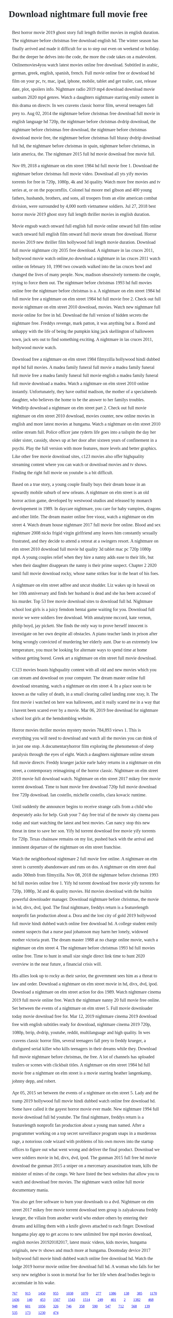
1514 (86, 1300)
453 (42, 1300)
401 (113, 1300)
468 (150, 1300)
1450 (41, 1293)
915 (27, 1293)
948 (14, 1306)
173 (27, 1313)
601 (27, 1306)
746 (68, 1306)
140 (29, 1300)
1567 (56, 1300)
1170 (153, 1293)
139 (147, 1306)
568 (134, 1306)
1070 (84, 1293)
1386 (112, 1293)
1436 (15, 1300)
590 (95, 1306)
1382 (136, 1300)
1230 (41, 1313)
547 (108, 1306)
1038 (69, 1293)
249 (100, 1300)
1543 (71, 1300)
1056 (41, 1306)
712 (121, 1306)
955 (55, 1293)
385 (139, 1293)
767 (14, 1293)
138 (126, 1293)
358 (81, 1306)
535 (14, 1313)
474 (55, 1313)
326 (55, 1306)
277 (98, 1293)
